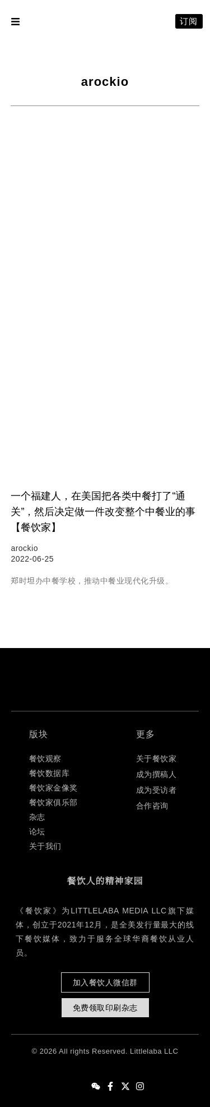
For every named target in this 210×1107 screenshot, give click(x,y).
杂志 (37, 816)
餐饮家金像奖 (53, 787)
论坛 (37, 831)
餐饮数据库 (49, 773)
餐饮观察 (45, 758)
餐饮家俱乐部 (53, 802)
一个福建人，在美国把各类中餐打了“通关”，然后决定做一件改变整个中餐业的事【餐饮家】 (103, 511)
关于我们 (45, 846)
